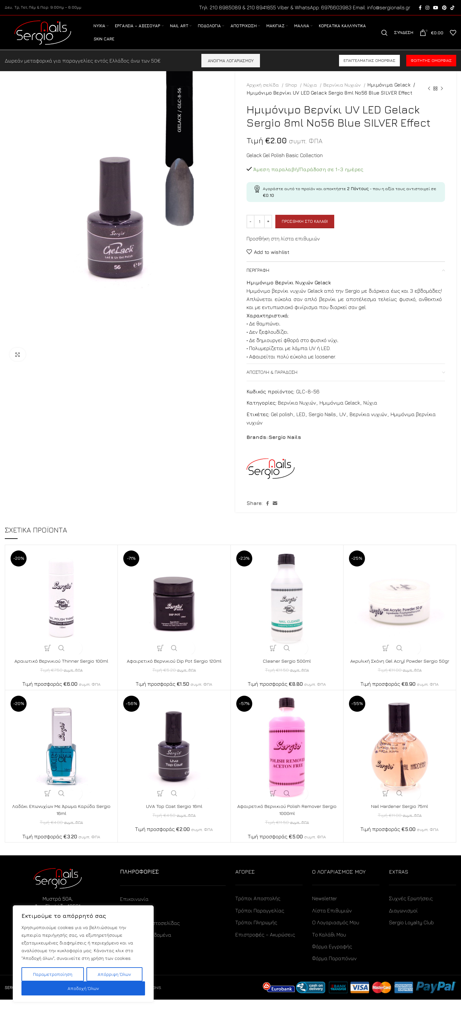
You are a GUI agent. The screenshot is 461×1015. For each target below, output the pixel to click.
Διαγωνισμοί (403, 926)
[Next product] (442, 97)
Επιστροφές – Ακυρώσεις (265, 950)
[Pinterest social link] (444, 8)
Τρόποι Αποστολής (257, 914)
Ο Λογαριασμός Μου (335, 938)
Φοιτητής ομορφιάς (431, 68)
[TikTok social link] (452, 8)
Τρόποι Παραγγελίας (259, 926)
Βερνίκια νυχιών (368, 422)
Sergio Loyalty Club (411, 938)
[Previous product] (429, 97)
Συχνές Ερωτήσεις (411, 914)
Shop (291, 93)
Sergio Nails (322, 422)
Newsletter (324, 914)
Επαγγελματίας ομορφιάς (369, 68)
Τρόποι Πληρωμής (256, 938)
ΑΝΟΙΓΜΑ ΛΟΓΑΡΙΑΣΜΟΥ (231, 68)
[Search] (384, 37)
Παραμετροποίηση (52, 974)
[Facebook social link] (420, 8)
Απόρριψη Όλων (114, 974)
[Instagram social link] (427, 8)
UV (342, 422)
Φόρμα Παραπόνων (334, 974)
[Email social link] (275, 511)
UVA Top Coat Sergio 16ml (174, 821)
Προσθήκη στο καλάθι (305, 229)
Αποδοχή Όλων (83, 988)
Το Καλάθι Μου (329, 950)
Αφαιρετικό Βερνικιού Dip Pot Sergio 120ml (174, 669)
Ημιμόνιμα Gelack (387, 93)
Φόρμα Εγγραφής (332, 962)
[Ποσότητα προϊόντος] (259, 229)
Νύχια (310, 93)
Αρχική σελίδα (263, 93)
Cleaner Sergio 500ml (286, 669)
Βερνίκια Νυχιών (342, 93)
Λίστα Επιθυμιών (332, 926)
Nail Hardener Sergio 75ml (400, 821)
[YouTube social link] (435, 8)
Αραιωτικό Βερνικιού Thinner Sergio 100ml (61, 669)
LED (300, 422)
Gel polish (282, 422)
